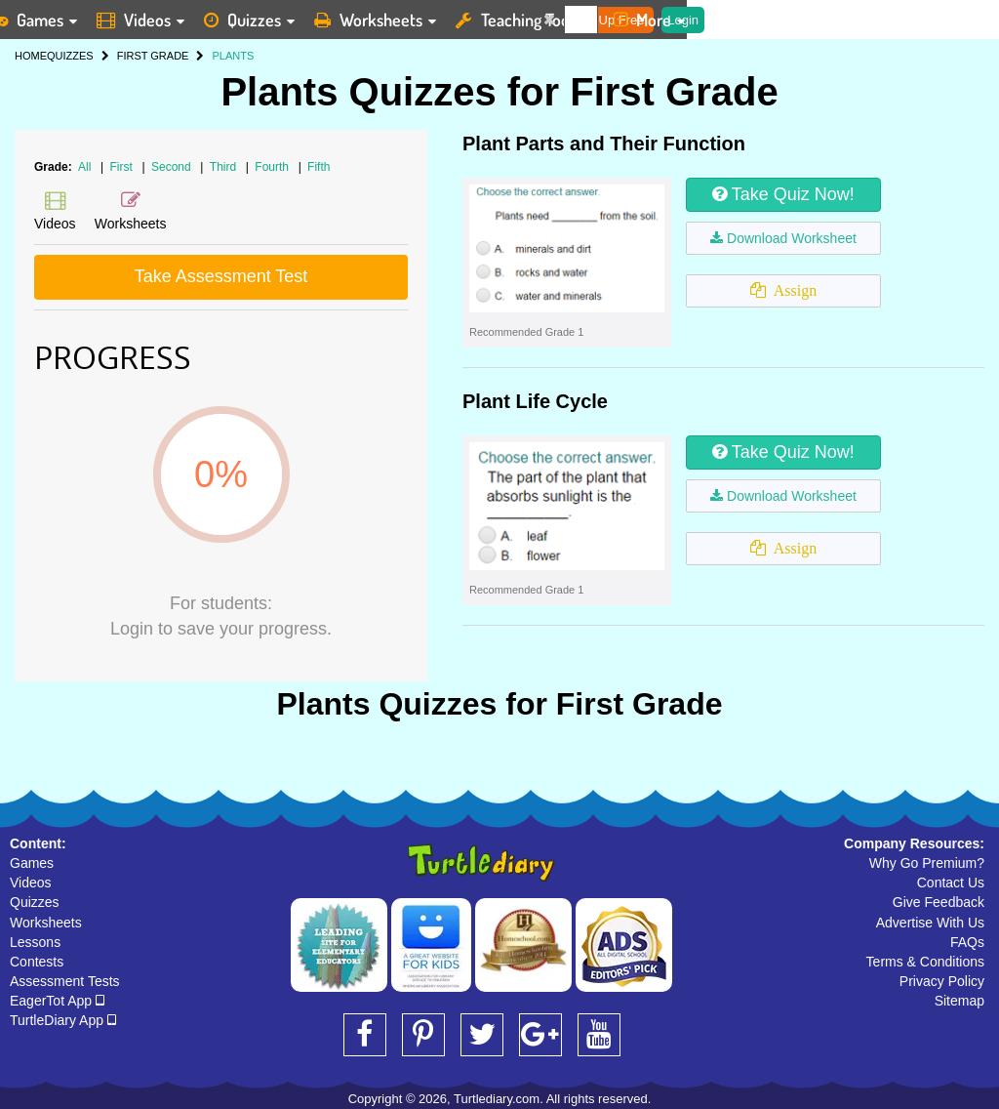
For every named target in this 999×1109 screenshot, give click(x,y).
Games (32, 863)
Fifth (318, 167)
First (123, 167)
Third (225, 167)
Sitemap (959, 1000)
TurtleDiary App (63, 1020)
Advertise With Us (930, 922)
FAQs (967, 942)
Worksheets (46, 922)
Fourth (273, 167)
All (84, 167)
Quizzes (35, 902)
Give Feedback (938, 902)
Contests (36, 961)
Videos (31, 882)
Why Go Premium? (926, 863)
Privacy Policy (941, 981)
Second (172, 167)
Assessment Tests (65, 981)
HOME (31, 56)
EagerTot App (57, 1000)
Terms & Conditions (925, 961)
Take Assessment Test (221, 276)
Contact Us (950, 882)
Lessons (35, 942)
